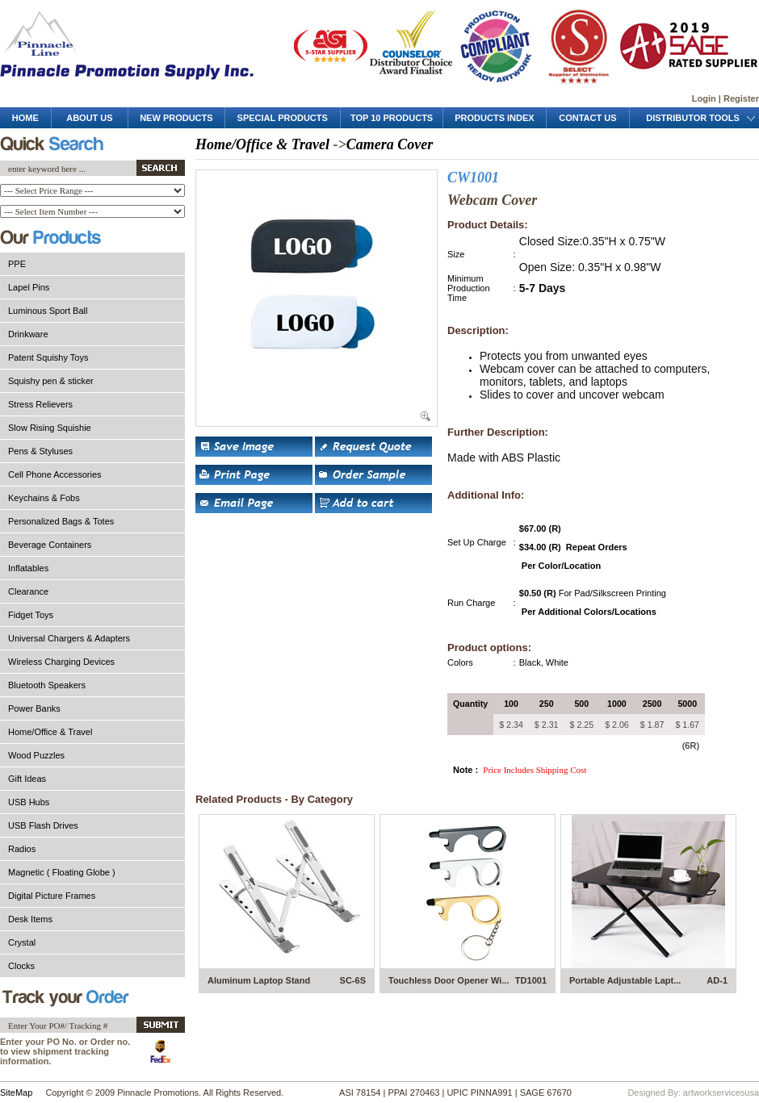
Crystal (22, 942)
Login (704, 98)
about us (89, 118)
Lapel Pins (28, 287)
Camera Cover (390, 144)
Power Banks (34, 708)
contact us (587, 118)
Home (25, 118)
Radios (22, 849)
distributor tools (694, 118)
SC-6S (353, 980)
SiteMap (16, 1092)
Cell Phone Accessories (55, 474)
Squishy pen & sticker (51, 381)
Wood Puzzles (36, 755)
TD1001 (531, 980)
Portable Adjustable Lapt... (625, 980)
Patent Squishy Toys (48, 357)
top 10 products (391, 118)
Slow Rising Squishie (49, 427)
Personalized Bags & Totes (61, 521)
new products (176, 118)
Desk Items (30, 919)
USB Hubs (28, 802)
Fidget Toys (30, 615)
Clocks (21, 966)
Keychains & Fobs (44, 498)
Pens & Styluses (40, 451)
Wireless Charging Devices (61, 661)
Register (741, 98)
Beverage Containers (49, 544)
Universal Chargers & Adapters (69, 638)
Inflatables (28, 568)
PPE (17, 264)
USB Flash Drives (43, 825)
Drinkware (28, 334)
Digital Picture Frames (51, 895)
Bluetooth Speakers (47, 685)
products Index (494, 118)
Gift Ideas (27, 778)
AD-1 (717, 980)
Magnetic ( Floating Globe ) (61, 872)
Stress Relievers (40, 404)
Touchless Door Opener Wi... (448, 980)
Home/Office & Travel (50, 732)
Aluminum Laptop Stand (259, 980)
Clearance (28, 591)
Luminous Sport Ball (47, 310)
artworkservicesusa (721, 1092)
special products (282, 118)
